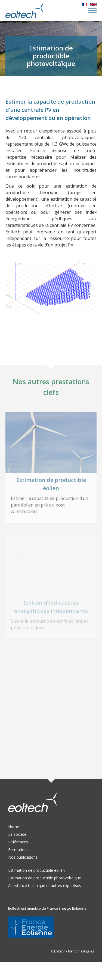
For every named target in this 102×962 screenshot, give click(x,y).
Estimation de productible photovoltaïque (44, 877)
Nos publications (23, 857)
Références (18, 841)
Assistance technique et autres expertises (44, 885)
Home (13, 826)
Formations (18, 849)
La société (17, 834)
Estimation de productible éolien (36, 870)
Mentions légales (81, 951)
